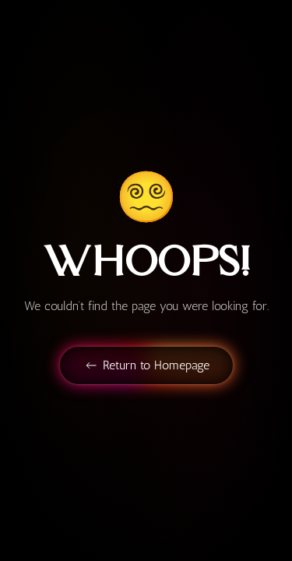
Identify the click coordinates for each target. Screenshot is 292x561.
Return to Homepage (146, 365)
